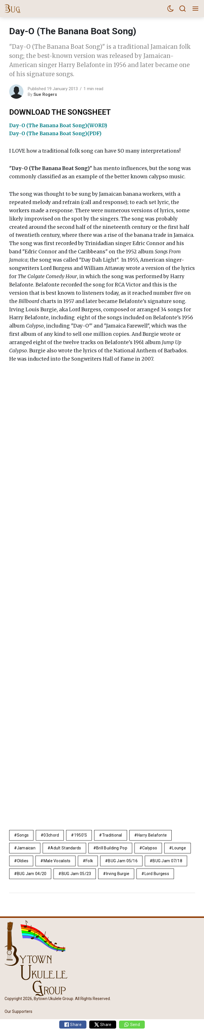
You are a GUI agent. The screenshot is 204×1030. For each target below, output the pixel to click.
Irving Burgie (118, 873)
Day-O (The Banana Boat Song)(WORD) (58, 125)
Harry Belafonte (152, 835)
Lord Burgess (156, 873)
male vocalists (57, 861)
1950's (80, 835)
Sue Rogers (45, 94)
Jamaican (26, 848)
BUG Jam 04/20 (32, 873)
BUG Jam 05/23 (76, 873)
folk (89, 861)
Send (132, 1024)
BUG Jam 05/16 (123, 861)
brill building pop (111, 848)
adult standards (65, 848)
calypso (149, 848)
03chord (51, 835)
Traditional (112, 835)
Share (73, 1024)
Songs (23, 835)
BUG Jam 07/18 (167, 861)
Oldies (23, 861)
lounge (179, 848)
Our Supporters (18, 1011)
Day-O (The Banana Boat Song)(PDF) (55, 133)
